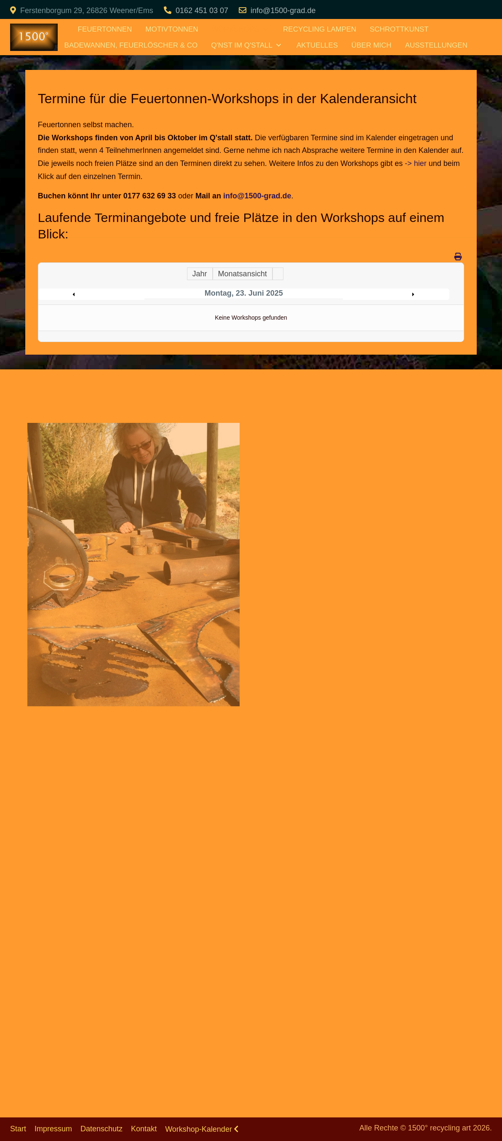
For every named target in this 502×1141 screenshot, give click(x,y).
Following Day (394, 294)
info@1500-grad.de (283, 10)
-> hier (416, 163)
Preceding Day (93, 294)
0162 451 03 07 (202, 10)
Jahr (199, 274)
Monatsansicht (242, 274)
